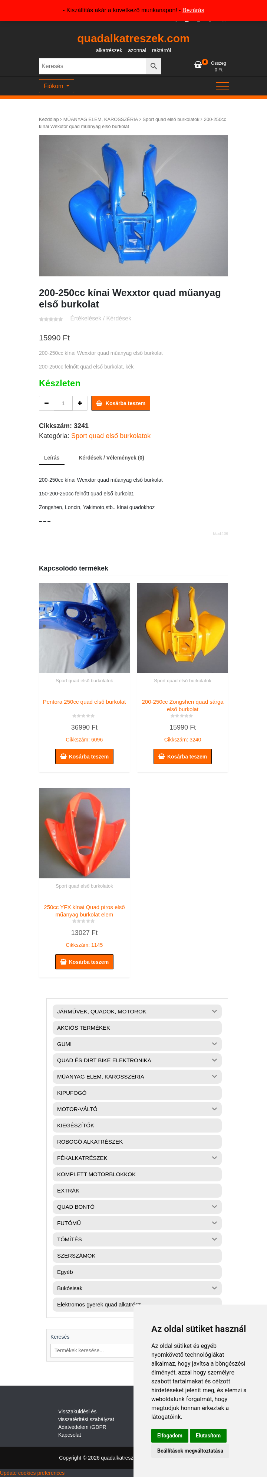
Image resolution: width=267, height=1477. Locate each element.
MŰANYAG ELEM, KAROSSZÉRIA (100, 119)
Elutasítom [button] (208, 1436)
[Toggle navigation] (222, 86)
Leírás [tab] (51, 458)
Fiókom (54, 86)
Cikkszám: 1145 (84, 924)
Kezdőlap (49, 119)
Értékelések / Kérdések (101, 318)
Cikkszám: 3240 (182, 719)
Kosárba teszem (125, 403)
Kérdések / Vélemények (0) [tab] (111, 458)
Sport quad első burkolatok (171, 119)
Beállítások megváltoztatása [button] (190, 1451)
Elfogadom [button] (169, 1436)
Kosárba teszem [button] (89, 757)
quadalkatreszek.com (133, 38)
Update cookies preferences (32, 1473)
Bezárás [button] (193, 10)
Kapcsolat (69, 1435)
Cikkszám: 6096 (84, 719)
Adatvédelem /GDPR (82, 1427)
